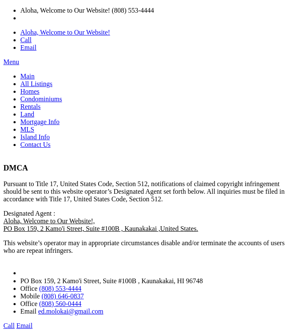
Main (27, 76)
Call (26, 39)
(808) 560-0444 (60, 303)
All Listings (36, 83)
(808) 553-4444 (60, 288)
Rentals (30, 106)
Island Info (35, 137)
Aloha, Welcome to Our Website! (65, 32)
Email (28, 47)
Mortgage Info (40, 121)
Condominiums (41, 99)
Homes (29, 91)
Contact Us (35, 144)
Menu (11, 61)
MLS (27, 129)
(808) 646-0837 (62, 296)
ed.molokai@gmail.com (70, 311)
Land (27, 114)
